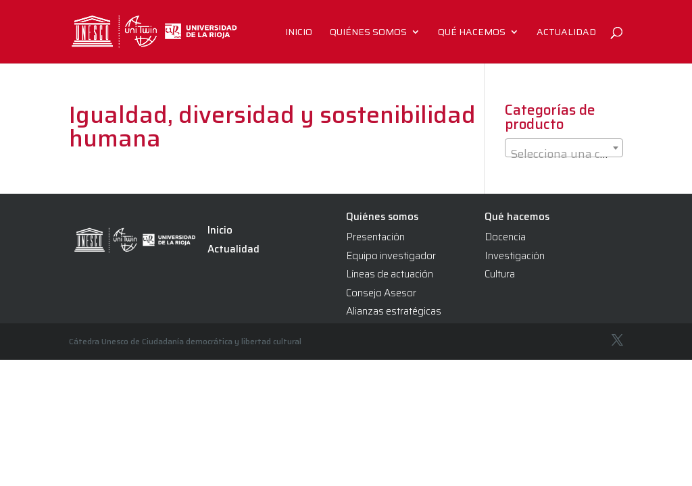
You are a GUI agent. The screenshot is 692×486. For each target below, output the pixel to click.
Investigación (515, 256)
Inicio (298, 33)
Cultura (500, 274)
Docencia (505, 237)
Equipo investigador (391, 256)
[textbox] (563, 154)
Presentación (375, 237)
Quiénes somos (368, 33)
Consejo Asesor (381, 293)
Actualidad (566, 33)
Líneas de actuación (389, 274)
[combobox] (564, 147)
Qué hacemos (471, 33)
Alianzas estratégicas (393, 311)
